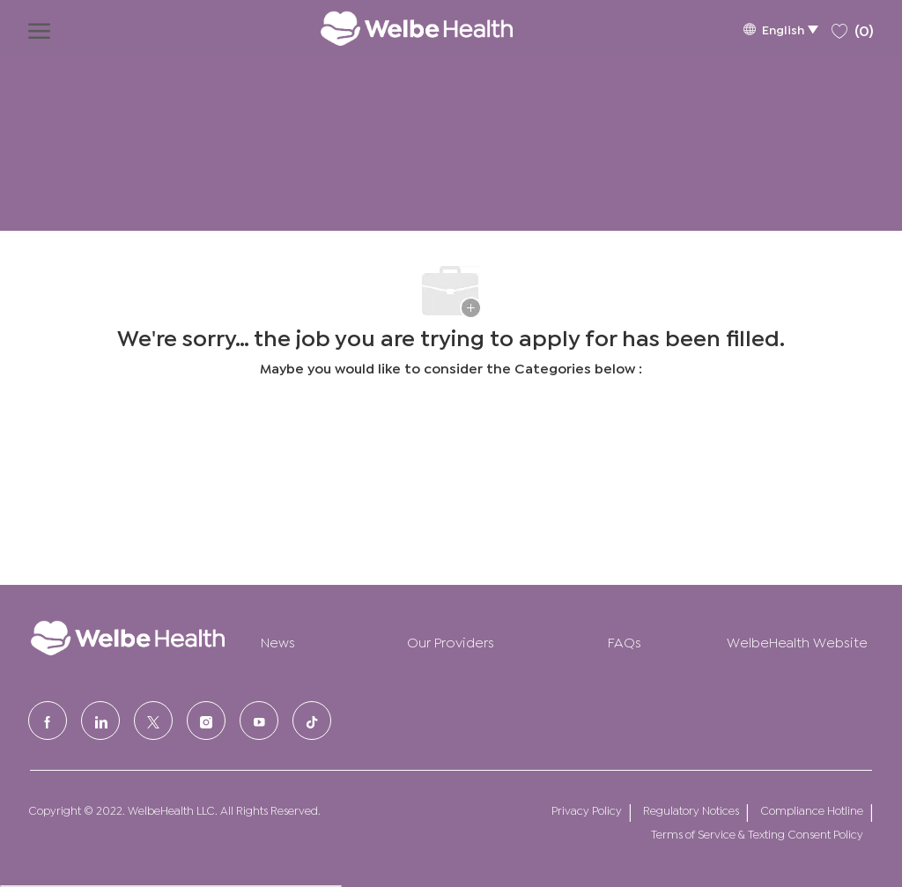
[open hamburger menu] (39, 28)
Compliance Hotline (811, 810)
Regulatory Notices (691, 810)
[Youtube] (259, 720)
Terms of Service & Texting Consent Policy (757, 833)
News (278, 640)
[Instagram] (206, 720)
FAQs (624, 640)
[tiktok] (311, 720)
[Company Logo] (399, 28)
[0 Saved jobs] (853, 28)
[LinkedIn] (100, 720)
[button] (780, 28)
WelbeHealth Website (797, 640)
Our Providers (450, 640)
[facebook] (47, 720)
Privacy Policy (586, 810)
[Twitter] (153, 720)
